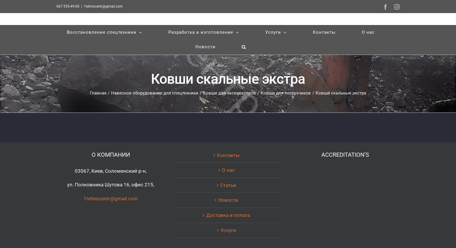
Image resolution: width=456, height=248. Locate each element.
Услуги (228, 230)
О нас (228, 170)
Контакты (228, 155)
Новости (228, 200)
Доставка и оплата (228, 215)
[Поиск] (244, 47)
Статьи (228, 185)
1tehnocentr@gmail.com (103, 6)
